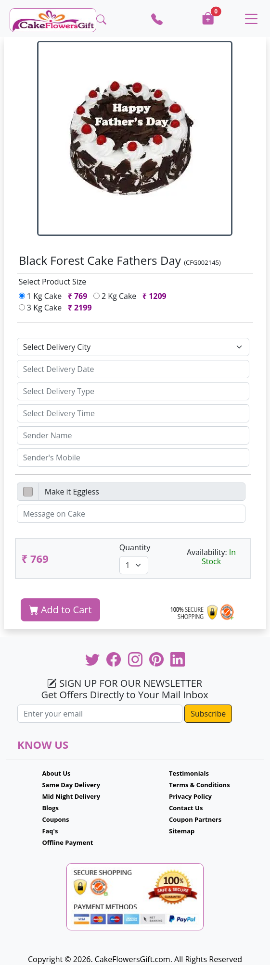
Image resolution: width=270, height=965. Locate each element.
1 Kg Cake (55, 296)
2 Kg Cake (131, 296)
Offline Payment (67, 842)
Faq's (50, 831)
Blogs (50, 808)
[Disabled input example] (142, 491)
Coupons (55, 819)
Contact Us (186, 808)
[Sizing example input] (133, 369)
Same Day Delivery (71, 784)
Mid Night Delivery (71, 796)
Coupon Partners (195, 819)
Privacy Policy (190, 796)
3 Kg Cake (57, 307)
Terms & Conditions (199, 784)
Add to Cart (60, 609)
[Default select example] (133, 347)
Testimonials (189, 773)
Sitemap (181, 831)
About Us (56, 773)
